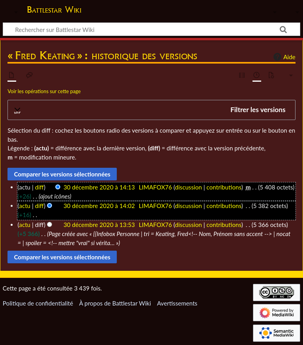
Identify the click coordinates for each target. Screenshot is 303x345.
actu (24, 205)
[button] (151, 110)
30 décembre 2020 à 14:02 (99, 205)
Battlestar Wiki (54, 9)
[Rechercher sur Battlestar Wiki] (151, 29)
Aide (283, 57)
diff (39, 187)
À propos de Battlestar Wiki (115, 303)
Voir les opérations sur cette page (43, 91)
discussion (188, 187)
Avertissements (177, 303)
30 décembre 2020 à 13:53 (99, 224)
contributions (223, 187)
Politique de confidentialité (38, 303)
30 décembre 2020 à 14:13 (99, 187)
